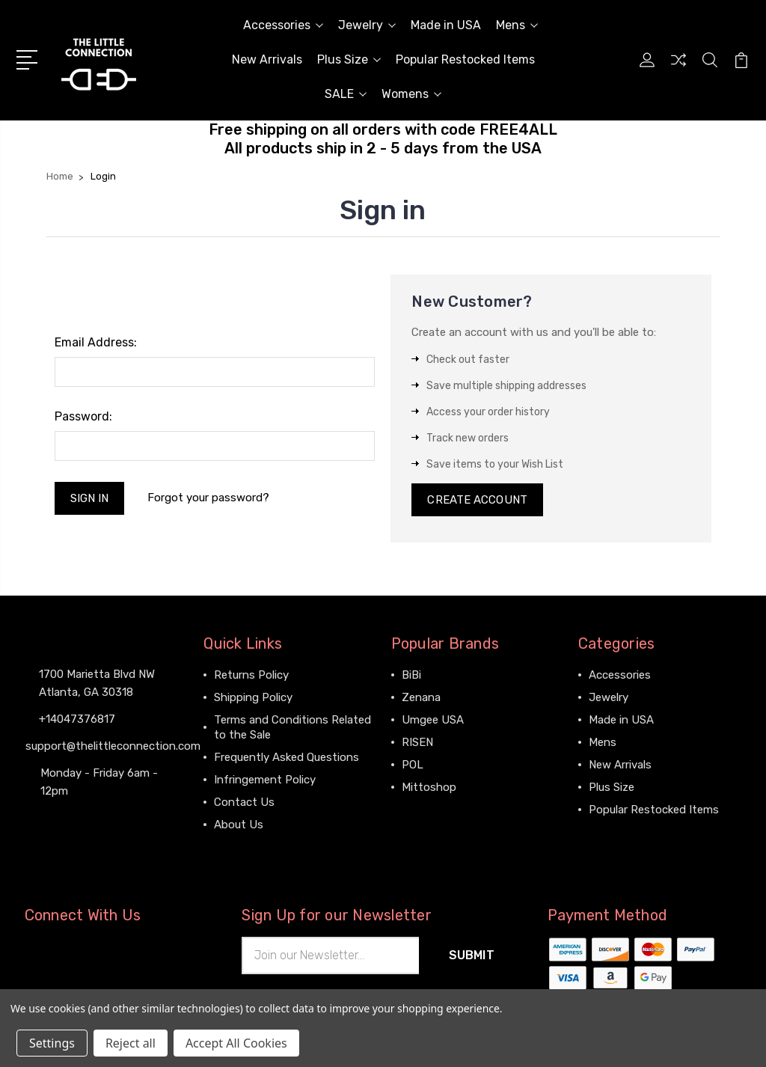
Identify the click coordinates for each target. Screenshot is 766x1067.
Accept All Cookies (236, 1043)
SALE (346, 94)
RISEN (417, 742)
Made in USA (446, 25)
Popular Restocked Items (465, 59)
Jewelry (367, 25)
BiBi (411, 675)
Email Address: (96, 342)
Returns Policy (251, 675)
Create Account (477, 500)
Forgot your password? (208, 497)
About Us (238, 824)
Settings (52, 1043)
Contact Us (244, 802)
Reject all (130, 1043)
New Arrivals (267, 59)
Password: (83, 416)
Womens (411, 94)
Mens (517, 25)
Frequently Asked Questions (286, 757)
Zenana (421, 697)
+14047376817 (77, 719)
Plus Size (349, 59)
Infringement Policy (265, 779)
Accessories (283, 25)
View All (423, 809)
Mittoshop (429, 787)
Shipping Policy (253, 697)
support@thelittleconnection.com (112, 746)
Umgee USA (433, 720)
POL (412, 764)
